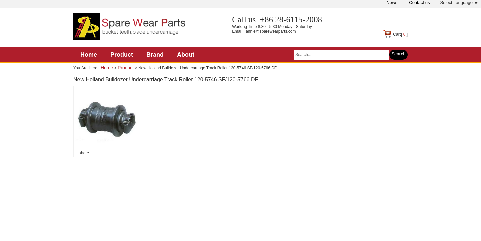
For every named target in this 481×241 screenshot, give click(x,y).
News (391, 2)
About (185, 54)
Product (121, 54)
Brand (155, 54)
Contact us (419, 2)
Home (88, 54)
